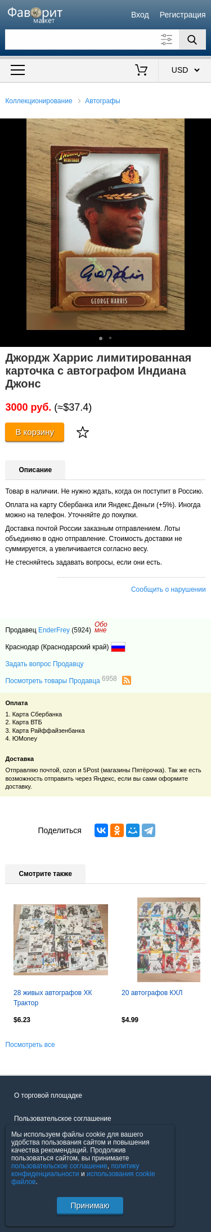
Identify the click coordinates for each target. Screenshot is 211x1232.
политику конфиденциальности (75, 1170)
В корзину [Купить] (34, 432)
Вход (140, 14)
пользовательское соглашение (59, 1166)
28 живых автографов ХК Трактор (53, 998)
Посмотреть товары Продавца (60, 680)
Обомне (101, 627)
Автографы (102, 101)
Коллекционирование (38, 101)
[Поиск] (192, 39)
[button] (201, 129)
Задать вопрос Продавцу (44, 664)
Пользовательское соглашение (62, 1119)
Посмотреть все (30, 1045)
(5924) (81, 630)
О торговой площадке (48, 1095)
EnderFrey (54, 630)
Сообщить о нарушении (168, 589)
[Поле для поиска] (105, 39)
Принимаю (89, 1205)
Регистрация (183, 14)
